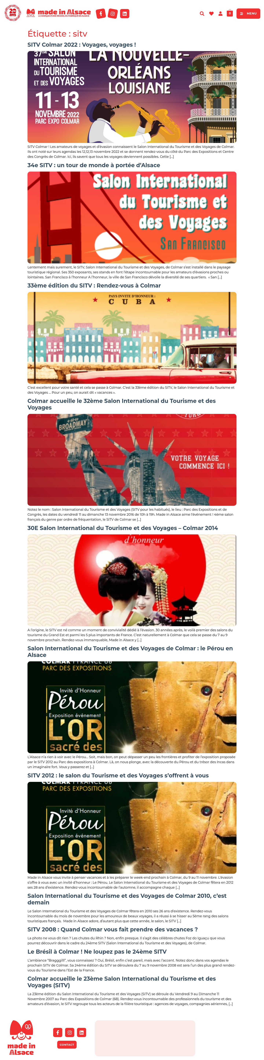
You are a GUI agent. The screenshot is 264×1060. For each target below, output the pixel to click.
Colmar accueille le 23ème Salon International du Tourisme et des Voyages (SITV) (121, 982)
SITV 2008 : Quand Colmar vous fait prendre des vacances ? (112, 929)
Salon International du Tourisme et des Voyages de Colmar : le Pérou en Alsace (130, 651)
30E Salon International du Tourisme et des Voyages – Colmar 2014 (122, 528)
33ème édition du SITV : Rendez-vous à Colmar (94, 285)
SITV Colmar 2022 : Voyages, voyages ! (81, 44)
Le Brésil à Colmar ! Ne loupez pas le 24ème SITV (97, 951)
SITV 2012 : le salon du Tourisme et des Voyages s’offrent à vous (118, 775)
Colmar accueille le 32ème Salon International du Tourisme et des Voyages (121, 404)
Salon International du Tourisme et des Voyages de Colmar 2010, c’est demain (127, 899)
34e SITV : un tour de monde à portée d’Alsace (93, 165)
